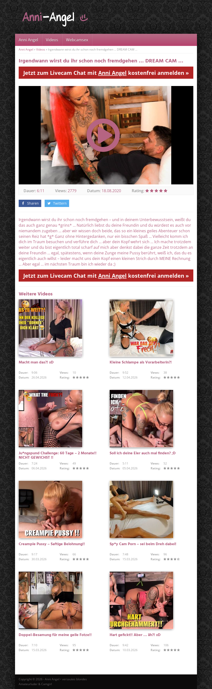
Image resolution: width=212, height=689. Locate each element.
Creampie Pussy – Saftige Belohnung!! (52, 544)
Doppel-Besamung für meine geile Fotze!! (55, 635)
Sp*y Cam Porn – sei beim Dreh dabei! (143, 544)
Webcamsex (77, 40)
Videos (52, 40)
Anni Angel (28, 40)
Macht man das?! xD (36, 362)
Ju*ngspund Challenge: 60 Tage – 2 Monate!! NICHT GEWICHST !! (58, 455)
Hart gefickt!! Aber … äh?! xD (135, 635)
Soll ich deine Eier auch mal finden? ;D (143, 453)
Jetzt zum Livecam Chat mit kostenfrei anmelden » (106, 72)
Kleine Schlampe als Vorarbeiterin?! (141, 362)
